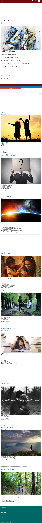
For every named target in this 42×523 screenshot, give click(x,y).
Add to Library (31, 85)
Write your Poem (14, 22)
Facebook (10, 86)
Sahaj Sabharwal (5, 330)
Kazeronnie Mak (5, 198)
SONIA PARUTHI (5, 255)
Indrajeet (4, 22)
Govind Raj (4, 114)
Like (10, 85)
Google (10, 88)
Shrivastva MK (4, 385)
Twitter (31, 86)
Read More (9, 152)
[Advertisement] (21, 10)
